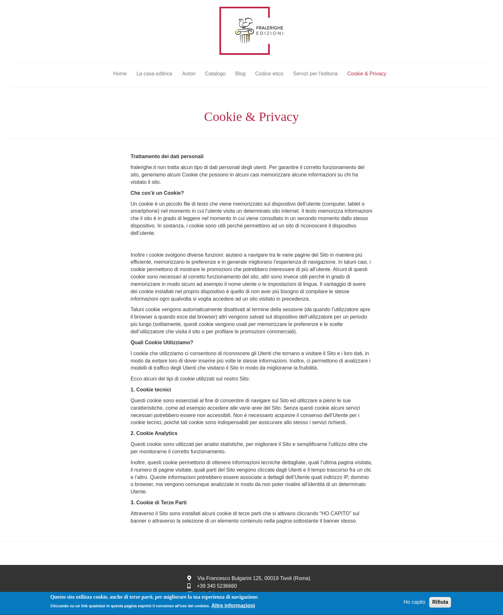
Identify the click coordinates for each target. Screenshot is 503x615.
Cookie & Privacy (366, 73)
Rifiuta (440, 602)
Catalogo (215, 73)
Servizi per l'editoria (315, 73)
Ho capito (414, 602)
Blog (240, 73)
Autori (188, 73)
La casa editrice (154, 73)
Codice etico (269, 73)
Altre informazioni (233, 606)
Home (120, 73)
